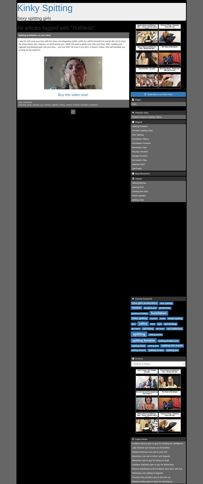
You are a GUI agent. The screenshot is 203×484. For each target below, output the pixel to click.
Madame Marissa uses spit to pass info (149, 452)
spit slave (160, 329)
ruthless (69, 105)
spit (159, 324)
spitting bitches (155, 335)
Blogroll (137, 122)
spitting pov (172, 350)
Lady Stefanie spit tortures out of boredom (151, 448)
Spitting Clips (138, 200)
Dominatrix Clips (139, 147)
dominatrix (85, 105)
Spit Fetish (137, 168)
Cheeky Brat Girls (140, 191)
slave (152, 324)
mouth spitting (175, 318)
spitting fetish (138, 346)
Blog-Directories (141, 174)
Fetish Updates (139, 196)
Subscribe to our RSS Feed (158, 94)
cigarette (54, 105)
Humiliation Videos (140, 139)
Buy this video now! (73, 95)
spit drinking (170, 324)
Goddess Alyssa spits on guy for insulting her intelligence (158, 443)
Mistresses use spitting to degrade (147, 473)
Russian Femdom (140, 152)
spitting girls (153, 346)
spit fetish (136, 329)
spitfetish (36, 105)
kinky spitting (139, 318)
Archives (137, 359)
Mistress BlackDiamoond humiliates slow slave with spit (157, 469)
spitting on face (155, 350)
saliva (143, 323)
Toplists (137, 179)
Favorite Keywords (142, 299)
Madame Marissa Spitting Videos (147, 117)
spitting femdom (143, 340)
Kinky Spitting (45, 8)
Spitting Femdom (140, 126)
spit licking (148, 328)
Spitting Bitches (139, 183)
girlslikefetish (164, 308)
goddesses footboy (140, 314)
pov (41, 105)
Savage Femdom (140, 156)
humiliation (93, 105)
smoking (47, 105)
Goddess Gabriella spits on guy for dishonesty (153, 464)
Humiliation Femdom (141, 143)
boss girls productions (144, 303)
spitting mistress (139, 350)
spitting (139, 334)
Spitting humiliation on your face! (35, 35)
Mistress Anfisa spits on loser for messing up (152, 481)
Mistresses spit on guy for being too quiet (150, 460)
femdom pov (150, 308)
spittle (29, 105)
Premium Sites (140, 113)
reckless (62, 105)
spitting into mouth (172, 345)
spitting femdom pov (168, 341)
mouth (162, 318)
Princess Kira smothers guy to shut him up (151, 477)
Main (134, 104)
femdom (76, 105)
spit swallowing (174, 328)
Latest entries (140, 439)
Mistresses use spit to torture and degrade (151, 456)
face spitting (166, 303)
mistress (153, 318)
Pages (136, 100)
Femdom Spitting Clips (142, 130)
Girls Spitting (138, 135)
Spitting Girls (138, 187)
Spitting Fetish (138, 164)
